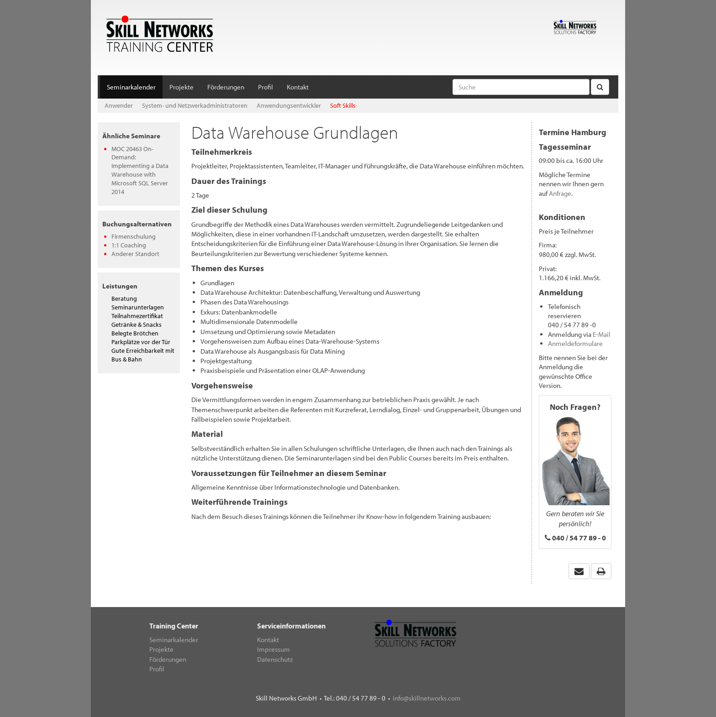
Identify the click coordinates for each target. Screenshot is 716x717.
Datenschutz (275, 659)
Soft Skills (343, 105)
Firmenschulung (133, 236)
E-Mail (602, 334)
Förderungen (225, 87)
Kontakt (298, 87)
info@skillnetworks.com (427, 698)
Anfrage (560, 193)
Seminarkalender (131, 87)
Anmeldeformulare (575, 343)
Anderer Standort (135, 254)
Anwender (119, 105)
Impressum (273, 649)
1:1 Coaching (128, 245)
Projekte (181, 87)
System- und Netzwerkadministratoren (194, 105)
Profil (265, 87)
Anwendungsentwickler (289, 105)
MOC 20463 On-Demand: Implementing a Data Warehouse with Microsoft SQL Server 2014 (139, 170)
